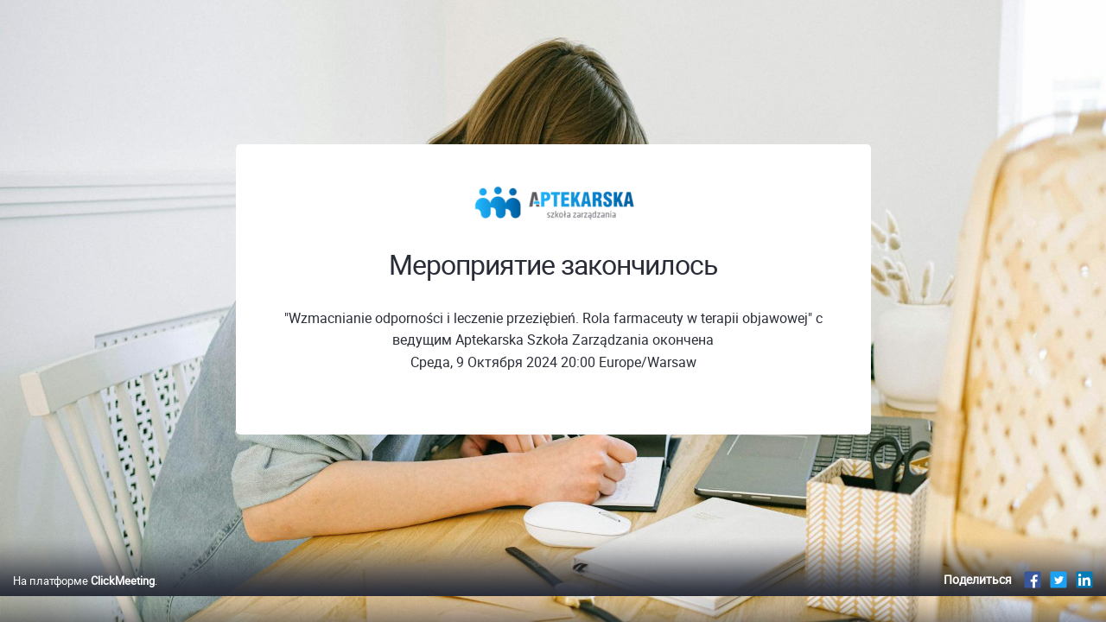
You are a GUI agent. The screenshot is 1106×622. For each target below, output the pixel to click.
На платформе (84, 598)
